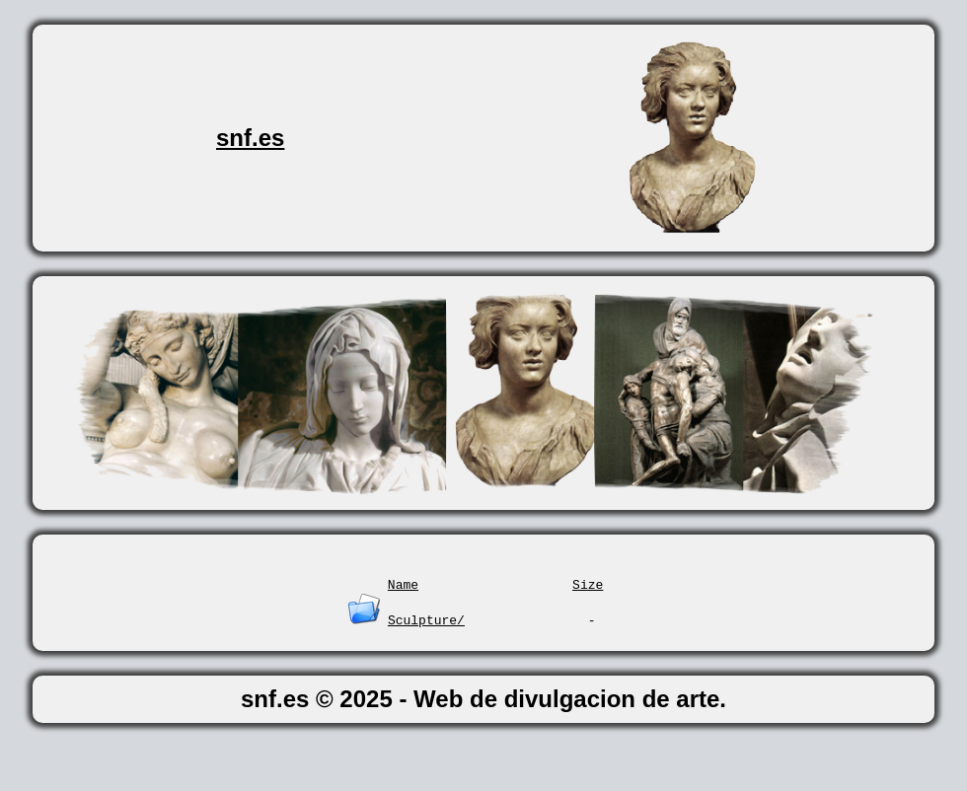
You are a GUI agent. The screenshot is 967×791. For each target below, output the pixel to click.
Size (587, 584)
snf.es (250, 137)
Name (403, 584)
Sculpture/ (426, 619)
